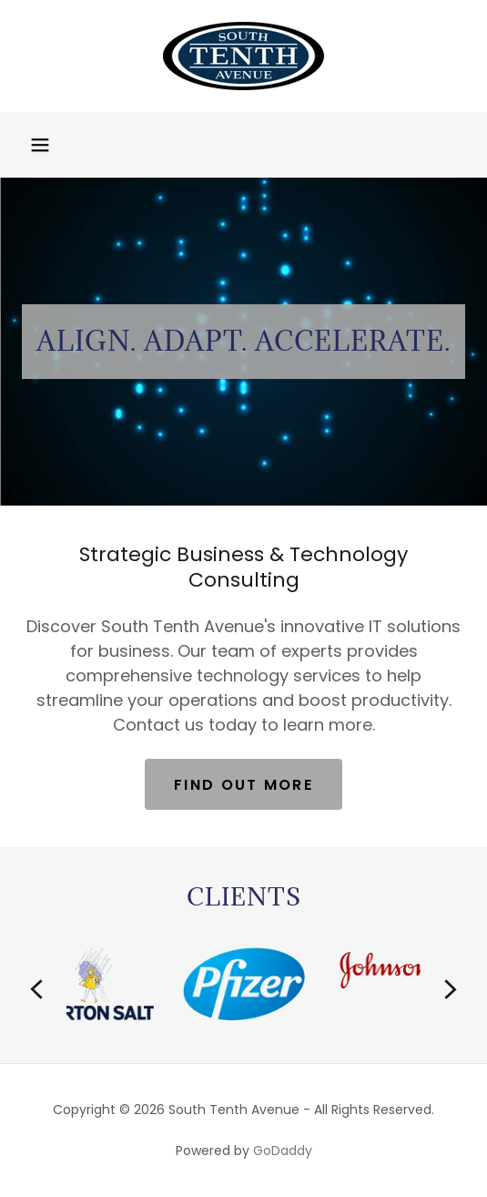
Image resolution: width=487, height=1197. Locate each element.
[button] (40, 145)
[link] (243, 56)
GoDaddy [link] (282, 1150)
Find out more (243, 784)
